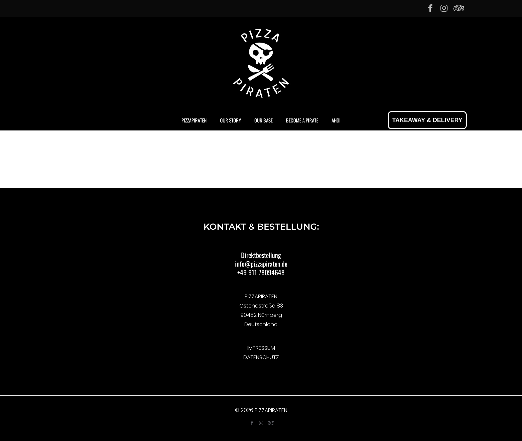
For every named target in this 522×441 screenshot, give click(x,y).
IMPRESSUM (261, 348)
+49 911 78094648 (261, 272)
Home (217, 173)
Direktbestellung (261, 255)
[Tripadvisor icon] (457, 8)
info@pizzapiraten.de (261, 264)
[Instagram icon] (444, 8)
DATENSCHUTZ (261, 357)
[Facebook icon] (430, 8)
